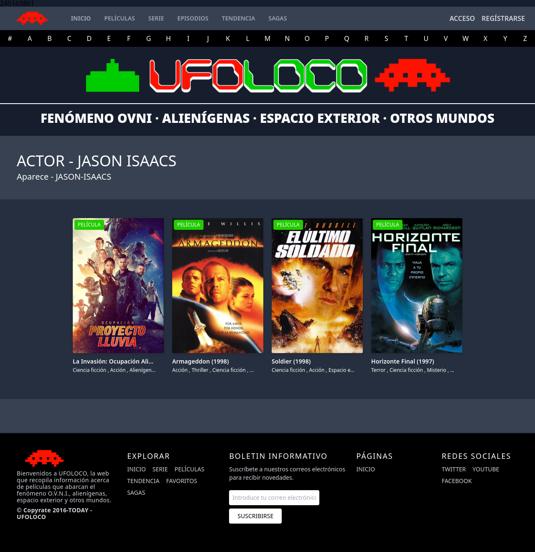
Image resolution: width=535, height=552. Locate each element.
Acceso (462, 18)
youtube (486, 469)
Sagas (136, 492)
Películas (189, 469)
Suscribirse (255, 516)
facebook (457, 481)
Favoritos (181, 481)
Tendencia (143, 481)
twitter (454, 469)
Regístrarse (503, 18)
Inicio (136, 469)
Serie (160, 469)
